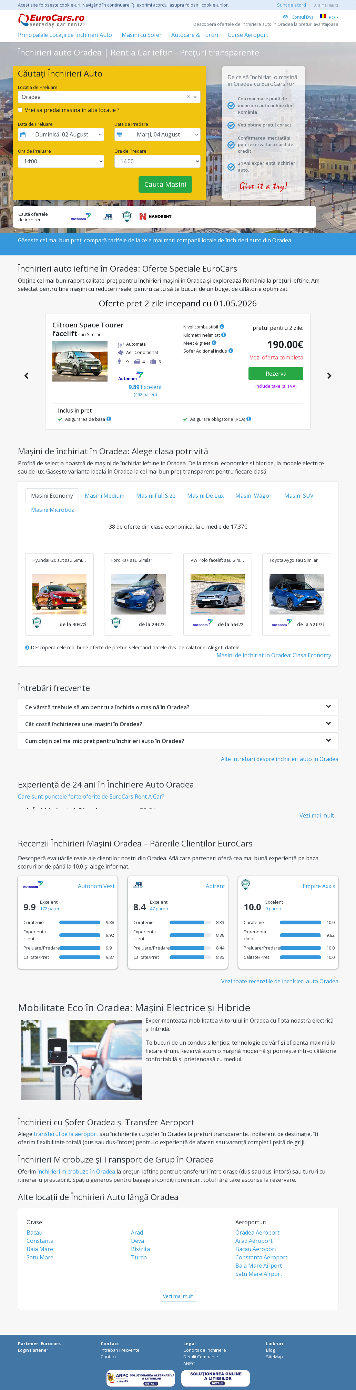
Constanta (40, 1241)
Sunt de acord (291, 5)
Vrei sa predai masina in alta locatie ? (72, 110)
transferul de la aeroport (66, 1134)
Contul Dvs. (299, 17)
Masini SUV (299, 495)
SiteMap (274, 1356)
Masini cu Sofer (142, 35)
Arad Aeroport (254, 1241)
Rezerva (276, 373)
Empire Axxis (319, 886)
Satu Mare (40, 1257)
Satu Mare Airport (258, 1274)
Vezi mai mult (316, 815)
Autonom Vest (96, 886)
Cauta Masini (165, 184)
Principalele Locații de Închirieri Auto (65, 35)
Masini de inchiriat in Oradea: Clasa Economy (273, 655)
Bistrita (140, 1249)
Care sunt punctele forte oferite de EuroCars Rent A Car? (91, 796)
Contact (108, 1356)
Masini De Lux (205, 495)
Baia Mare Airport (258, 1265)
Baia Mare (40, 1249)
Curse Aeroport (248, 35)
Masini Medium (104, 495)
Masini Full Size (155, 495)
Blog (270, 1350)
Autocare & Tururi (194, 35)
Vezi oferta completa (276, 357)
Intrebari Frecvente (120, 1350)
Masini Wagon (254, 495)
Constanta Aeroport (261, 1257)
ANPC (189, 1363)
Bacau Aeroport (255, 1249)
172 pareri (50, 908)
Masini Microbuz (52, 510)
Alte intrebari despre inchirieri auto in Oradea (279, 759)
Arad (137, 1232)
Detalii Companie (200, 1356)
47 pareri (159, 908)
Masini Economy (52, 495)
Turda (139, 1257)
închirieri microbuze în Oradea (76, 1171)
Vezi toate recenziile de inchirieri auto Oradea (279, 981)
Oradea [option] (31, 97)
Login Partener (33, 1350)
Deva (137, 1241)
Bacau (34, 1232)
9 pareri (273, 908)
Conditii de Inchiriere (204, 1350)
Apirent (215, 886)
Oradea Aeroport (257, 1232)
